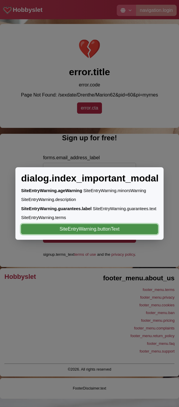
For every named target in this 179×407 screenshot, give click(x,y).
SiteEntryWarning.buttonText (89, 228)
